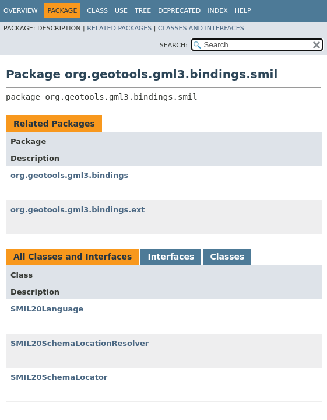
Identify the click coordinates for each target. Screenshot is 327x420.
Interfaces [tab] (170, 256)
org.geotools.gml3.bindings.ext (77, 209)
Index (217, 11)
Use (121, 11)
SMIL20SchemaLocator (58, 377)
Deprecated (179, 11)
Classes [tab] (227, 256)
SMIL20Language (46, 308)
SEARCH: (174, 45)
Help (243, 11)
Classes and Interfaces (201, 28)
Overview (20, 11)
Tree (143, 11)
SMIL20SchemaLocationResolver (79, 343)
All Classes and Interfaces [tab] (72, 256)
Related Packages (119, 28)
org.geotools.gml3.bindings (69, 175)
